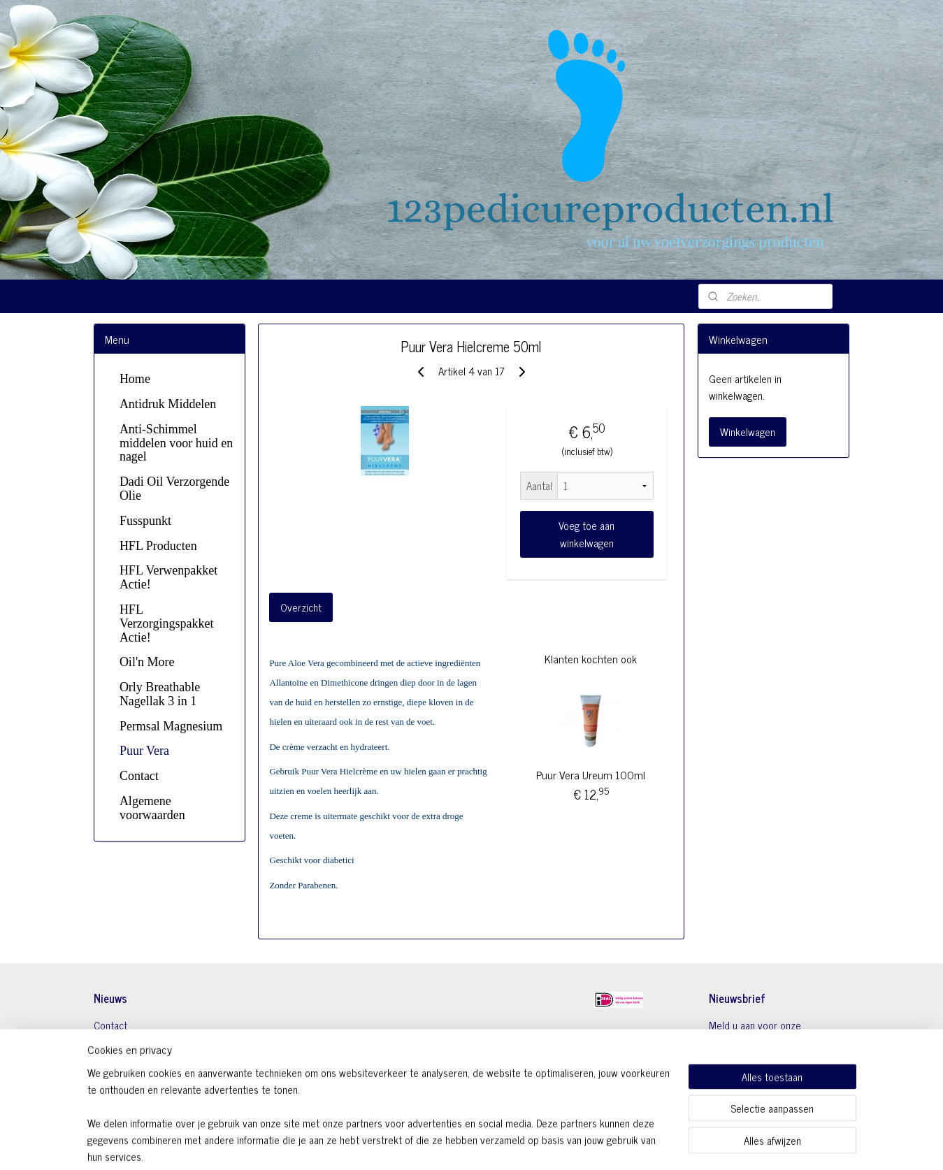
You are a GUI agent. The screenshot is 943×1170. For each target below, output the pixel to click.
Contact (139, 776)
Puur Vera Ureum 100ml (590, 774)
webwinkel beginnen (508, 1144)
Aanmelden (743, 1078)
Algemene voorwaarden (152, 808)
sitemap (449, 1144)
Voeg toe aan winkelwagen (587, 534)
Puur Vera (144, 751)
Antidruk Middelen (168, 404)
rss (470, 1144)
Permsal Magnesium (171, 726)
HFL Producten (158, 546)
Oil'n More (147, 662)
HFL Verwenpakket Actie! (168, 577)
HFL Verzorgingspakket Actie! (167, 623)
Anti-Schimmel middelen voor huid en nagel (176, 443)
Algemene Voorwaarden (144, 1041)
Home (135, 379)
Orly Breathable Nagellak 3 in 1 (160, 694)
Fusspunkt (145, 521)
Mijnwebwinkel (603, 1144)
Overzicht (301, 607)
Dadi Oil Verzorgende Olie (174, 489)
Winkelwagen (747, 431)
